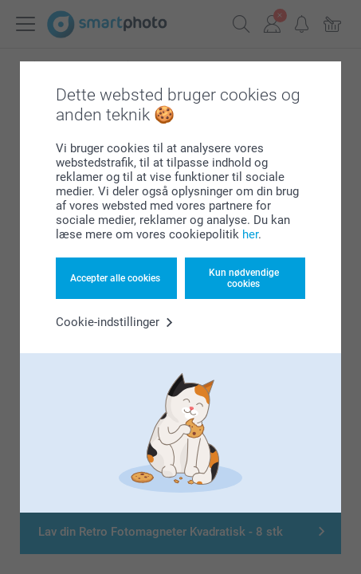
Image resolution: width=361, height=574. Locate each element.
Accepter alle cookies (115, 278)
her (250, 234)
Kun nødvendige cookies (244, 278)
